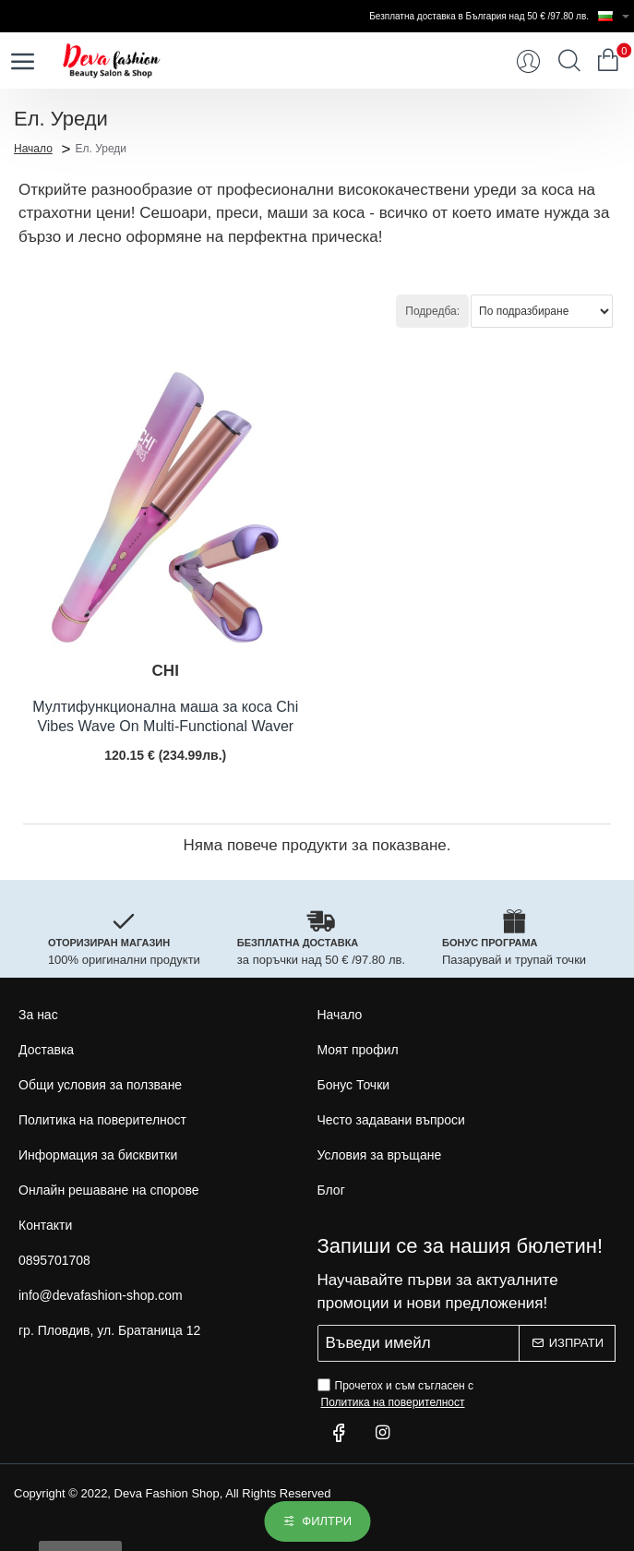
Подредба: (432, 311)
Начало (33, 147)
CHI (165, 670)
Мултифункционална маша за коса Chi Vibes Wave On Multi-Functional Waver (165, 716)
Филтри (327, 1521)
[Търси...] (569, 61)
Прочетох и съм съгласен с (395, 1394)
